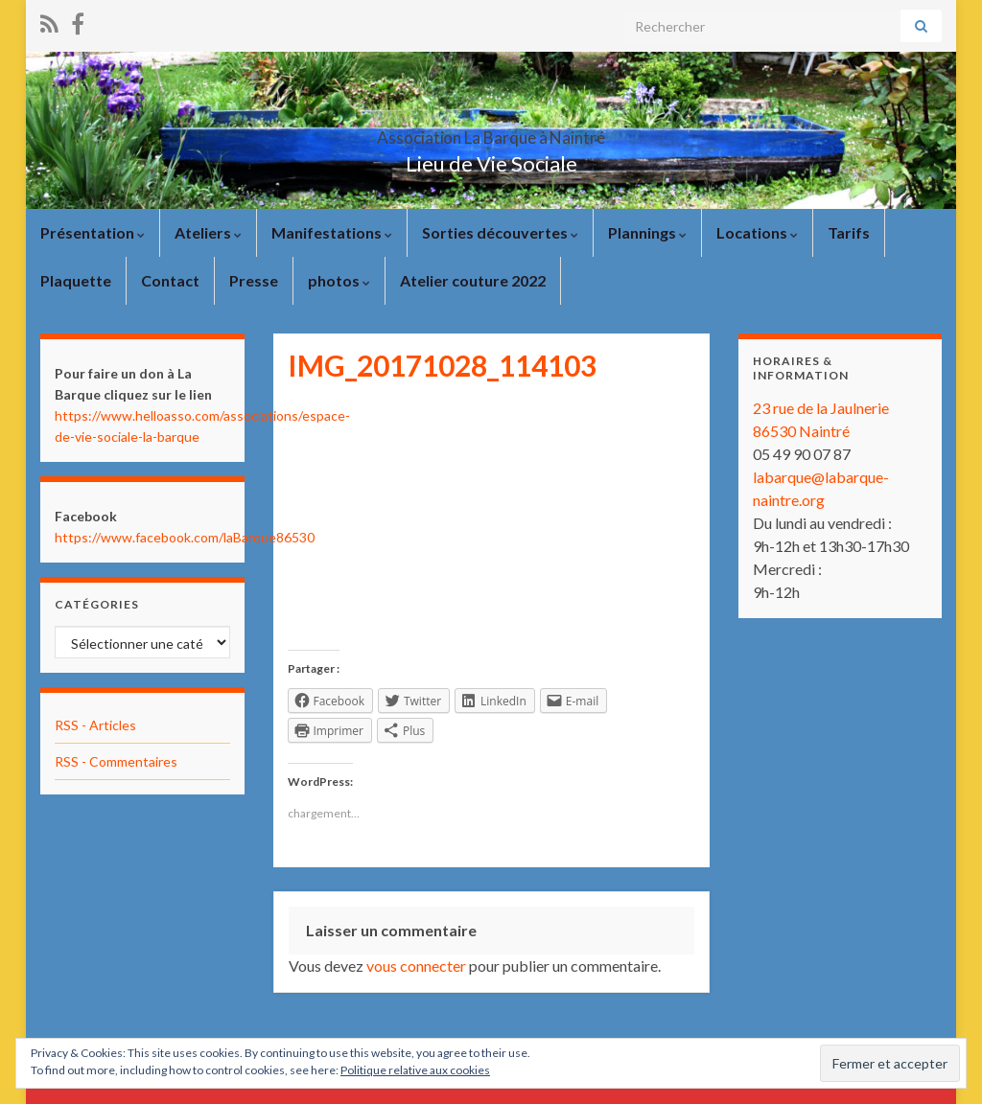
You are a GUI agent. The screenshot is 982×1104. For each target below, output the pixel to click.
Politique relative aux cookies (415, 1070)
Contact (170, 280)
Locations (757, 232)
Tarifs (849, 232)
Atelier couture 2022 (473, 280)
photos (339, 280)
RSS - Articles (95, 725)
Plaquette (75, 280)
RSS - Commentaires (116, 761)
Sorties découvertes (500, 232)
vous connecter (416, 965)
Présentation (92, 232)
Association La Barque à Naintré (491, 131)
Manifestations (331, 232)
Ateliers (208, 232)
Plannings (647, 232)
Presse (253, 280)
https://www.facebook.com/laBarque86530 (185, 537)
